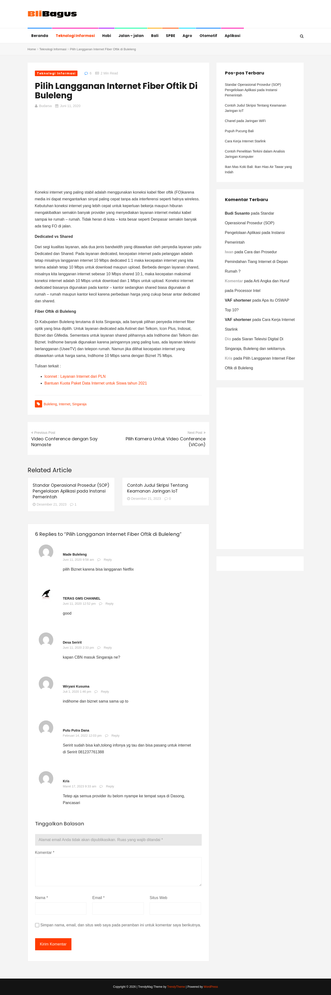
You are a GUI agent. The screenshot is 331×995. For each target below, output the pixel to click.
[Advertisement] (118, 148)
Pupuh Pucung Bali (239, 131)
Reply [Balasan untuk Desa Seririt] (108, 647)
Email (98, 898)
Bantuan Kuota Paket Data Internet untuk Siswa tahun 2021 (96, 383)
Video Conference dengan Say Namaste (64, 442)
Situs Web (158, 898)
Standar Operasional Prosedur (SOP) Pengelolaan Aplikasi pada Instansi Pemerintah (71, 491)
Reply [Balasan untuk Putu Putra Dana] (115, 735)
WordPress (211, 986)
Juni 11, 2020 (70, 106)
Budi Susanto (237, 213)
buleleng (50, 404)
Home (32, 49)
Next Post (197, 433)
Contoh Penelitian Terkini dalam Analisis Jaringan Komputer (255, 154)
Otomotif (208, 35)
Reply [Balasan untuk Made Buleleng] (108, 559)
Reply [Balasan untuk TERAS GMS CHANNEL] (110, 603)
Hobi (106, 35)
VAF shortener (238, 300)
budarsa (45, 106)
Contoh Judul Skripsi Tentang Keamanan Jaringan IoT (157, 488)
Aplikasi (232, 35)
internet (64, 404)
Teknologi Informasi (75, 35)
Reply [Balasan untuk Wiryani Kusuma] (105, 691)
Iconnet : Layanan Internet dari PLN (75, 376)
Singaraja (79, 404)
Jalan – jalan (131, 35)
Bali (154, 35)
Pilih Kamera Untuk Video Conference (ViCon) (166, 442)
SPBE (170, 35)
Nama (41, 898)
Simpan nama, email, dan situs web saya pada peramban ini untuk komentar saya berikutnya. (120, 925)
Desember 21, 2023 (50, 504)
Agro (187, 35)
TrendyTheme (176, 986)
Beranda (39, 35)
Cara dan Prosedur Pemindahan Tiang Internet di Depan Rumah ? (256, 261)
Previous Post (43, 433)
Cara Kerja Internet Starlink (245, 141)
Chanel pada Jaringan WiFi (245, 121)
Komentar (44, 852)
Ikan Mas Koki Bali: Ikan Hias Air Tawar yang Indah (258, 169)
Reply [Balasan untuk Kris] (110, 786)
